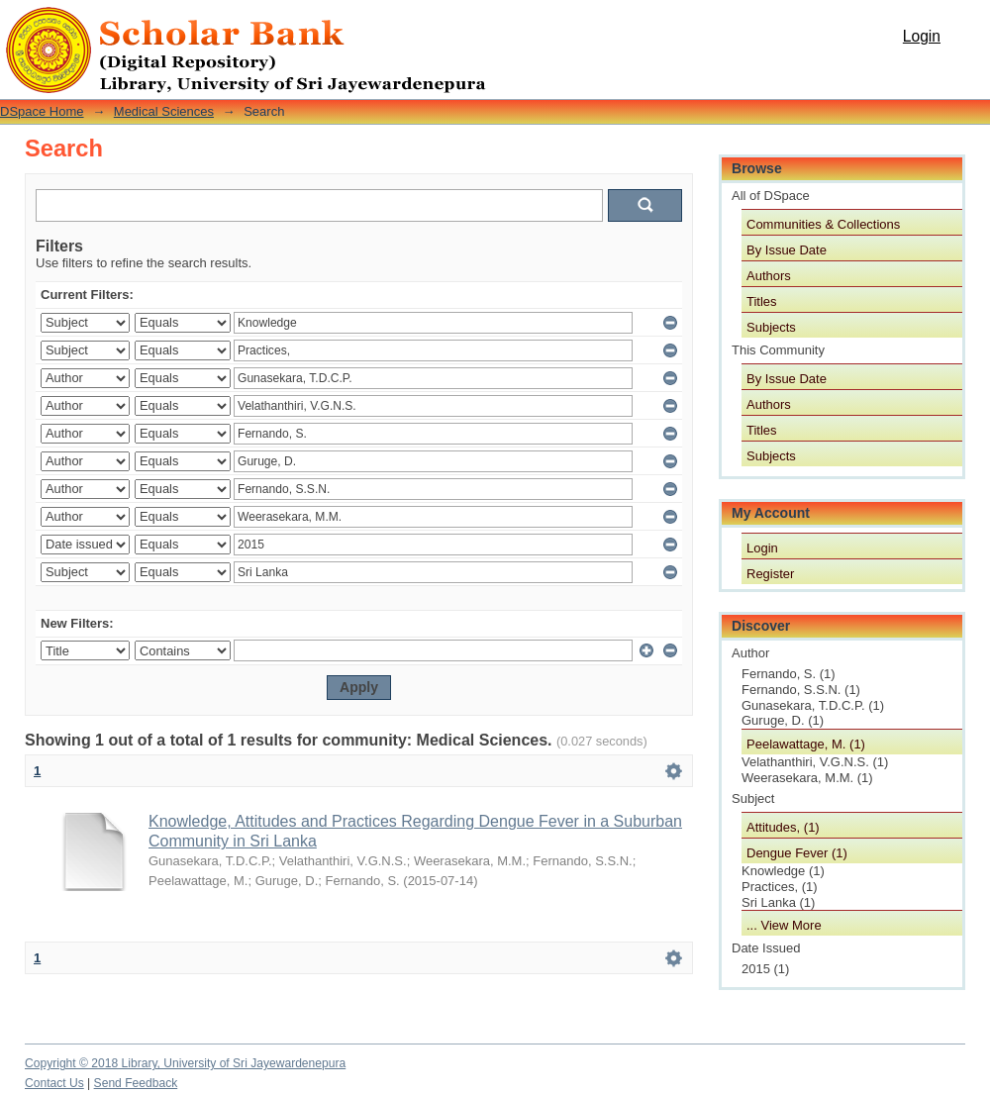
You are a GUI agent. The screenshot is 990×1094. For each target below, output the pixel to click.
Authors (768, 275)
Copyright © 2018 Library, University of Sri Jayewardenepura (185, 1063)
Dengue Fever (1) (796, 852)
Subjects (771, 327)
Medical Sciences (164, 111)
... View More (784, 925)
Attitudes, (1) (783, 827)
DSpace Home (42, 111)
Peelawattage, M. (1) (805, 744)
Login (921, 36)
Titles (761, 301)
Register (770, 573)
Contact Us (54, 1083)
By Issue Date (786, 250)
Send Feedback (136, 1083)
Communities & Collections (823, 224)
